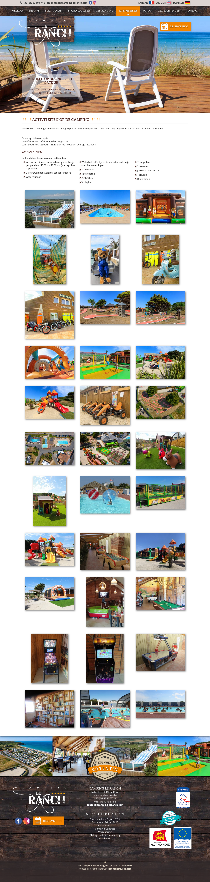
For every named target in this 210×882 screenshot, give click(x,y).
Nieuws (34, 10)
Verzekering (105, 832)
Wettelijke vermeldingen (93, 865)
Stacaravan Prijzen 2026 (105, 822)
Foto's (147, 10)
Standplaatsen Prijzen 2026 (105, 819)
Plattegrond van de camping (105, 835)
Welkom (17, 10)
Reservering (179, 26)
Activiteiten (105, 838)
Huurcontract (105, 825)
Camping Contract (105, 828)
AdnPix (128, 865)
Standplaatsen (79, 10)
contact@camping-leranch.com (69, 2)
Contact (192, 10)
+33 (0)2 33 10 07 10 (32, 2)
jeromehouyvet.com (120, 868)
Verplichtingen (169, 10)
